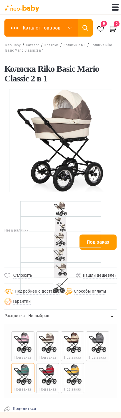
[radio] (22, 346)
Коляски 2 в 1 (74, 45)
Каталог (32, 45)
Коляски (51, 45)
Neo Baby (13, 45)
